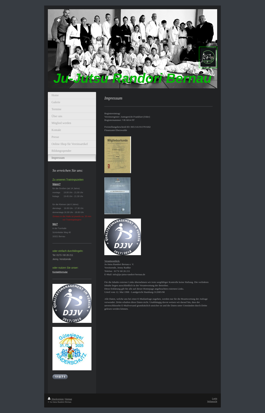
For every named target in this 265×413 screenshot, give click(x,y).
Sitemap (68, 399)
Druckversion (56, 399)
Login (214, 398)
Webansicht (212, 401)
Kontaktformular (60, 272)
